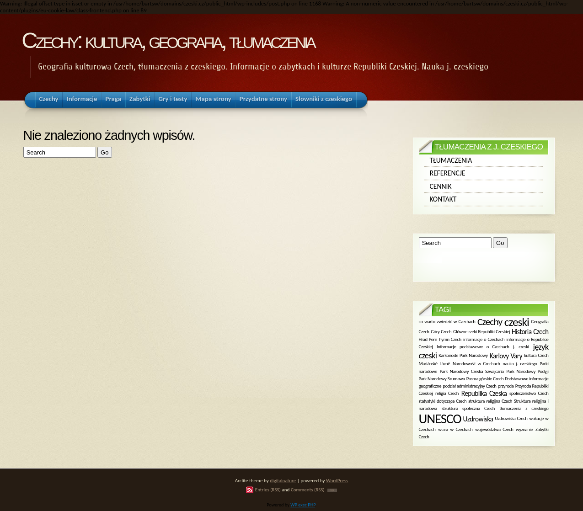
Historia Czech (530, 331)
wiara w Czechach (455, 429)
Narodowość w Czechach (476, 364)
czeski (516, 322)
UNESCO (440, 418)
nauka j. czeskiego (520, 364)
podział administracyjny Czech (469, 386)
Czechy (489, 322)
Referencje (447, 173)
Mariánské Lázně (434, 364)
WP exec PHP (302, 505)
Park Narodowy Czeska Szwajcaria (472, 371)
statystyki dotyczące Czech (443, 401)
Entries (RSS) (268, 489)
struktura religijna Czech (490, 401)
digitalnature (283, 480)
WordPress (337, 480)
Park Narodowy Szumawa (442, 378)
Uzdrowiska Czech (511, 418)
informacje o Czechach (483, 339)
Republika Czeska (484, 393)
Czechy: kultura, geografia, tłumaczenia (167, 40)
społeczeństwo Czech (529, 393)
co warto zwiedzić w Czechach (447, 322)
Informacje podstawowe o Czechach (473, 347)
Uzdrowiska (478, 418)
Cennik (441, 186)
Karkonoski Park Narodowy (463, 355)
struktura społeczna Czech (468, 408)
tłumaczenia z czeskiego (523, 408)
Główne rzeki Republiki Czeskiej (481, 332)
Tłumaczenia (451, 160)
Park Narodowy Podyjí (527, 371)
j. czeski (521, 347)
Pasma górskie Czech (484, 378)
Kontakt (443, 199)
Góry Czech (441, 332)
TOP (332, 490)
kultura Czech (536, 355)
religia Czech (447, 393)
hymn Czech (450, 339)
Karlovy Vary (506, 355)
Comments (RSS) (308, 489)
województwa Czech (494, 429)
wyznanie (524, 429)
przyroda (506, 386)
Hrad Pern (428, 339)
